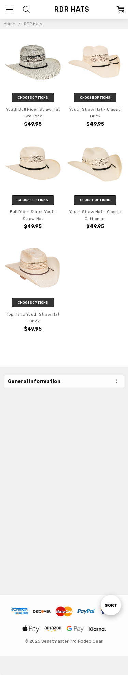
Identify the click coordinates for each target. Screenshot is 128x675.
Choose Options (33, 98)
